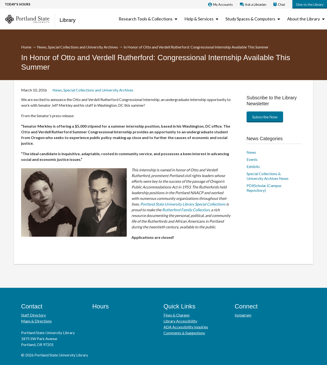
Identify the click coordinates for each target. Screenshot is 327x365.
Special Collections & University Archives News (268, 176)
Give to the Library (309, 4)
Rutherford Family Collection (186, 209)
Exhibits (253, 166)
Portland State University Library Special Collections (182, 204)
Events (252, 159)
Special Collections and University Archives (83, 47)
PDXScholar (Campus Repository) (264, 187)
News (42, 47)
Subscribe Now (264, 117)
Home (26, 47)
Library (67, 20)
